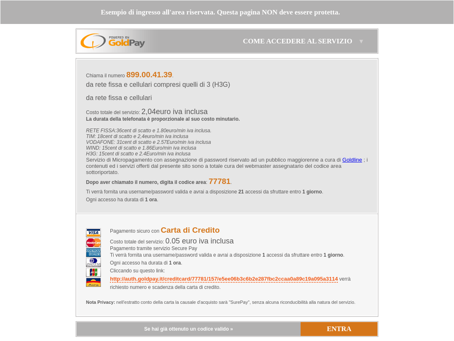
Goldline (352, 160)
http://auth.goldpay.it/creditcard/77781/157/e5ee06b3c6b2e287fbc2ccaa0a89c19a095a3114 (224, 279)
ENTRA (339, 329)
